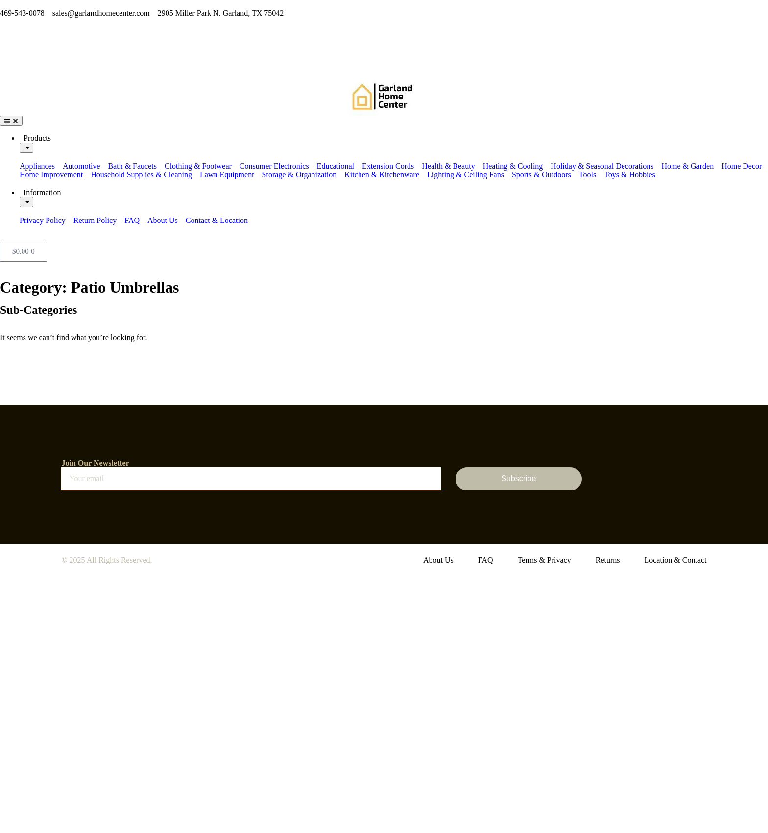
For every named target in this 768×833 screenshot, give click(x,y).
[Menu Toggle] (11, 121)
